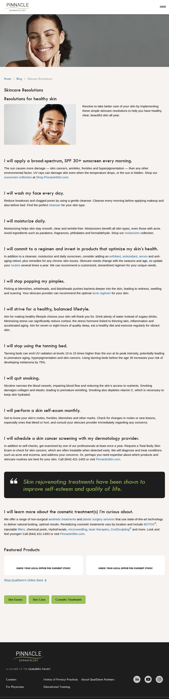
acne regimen (101, 293)
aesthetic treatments (62, 519)
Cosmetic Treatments (68, 599)
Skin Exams (15, 599)
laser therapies (99, 529)
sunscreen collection (18, 177)
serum (143, 256)
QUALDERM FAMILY (39, 669)
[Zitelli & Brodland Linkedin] (137, 679)
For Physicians (15, 687)
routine (15, 265)
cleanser (55, 205)
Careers (11, 679)
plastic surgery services (99, 519)
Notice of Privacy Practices (61, 679)
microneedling (77, 529)
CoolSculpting (121, 529)
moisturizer (132, 233)
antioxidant (130, 256)
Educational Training (57, 687)
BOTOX (150, 524)
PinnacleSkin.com (108, 459)
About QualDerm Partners (97, 679)
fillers (21, 529)
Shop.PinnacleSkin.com (52, 177)
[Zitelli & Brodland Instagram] (158, 679)
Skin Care (39, 599)
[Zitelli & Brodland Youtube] (148, 679)
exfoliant (115, 256)
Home (7, 78)
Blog (19, 78)
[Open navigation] (163, 7)
